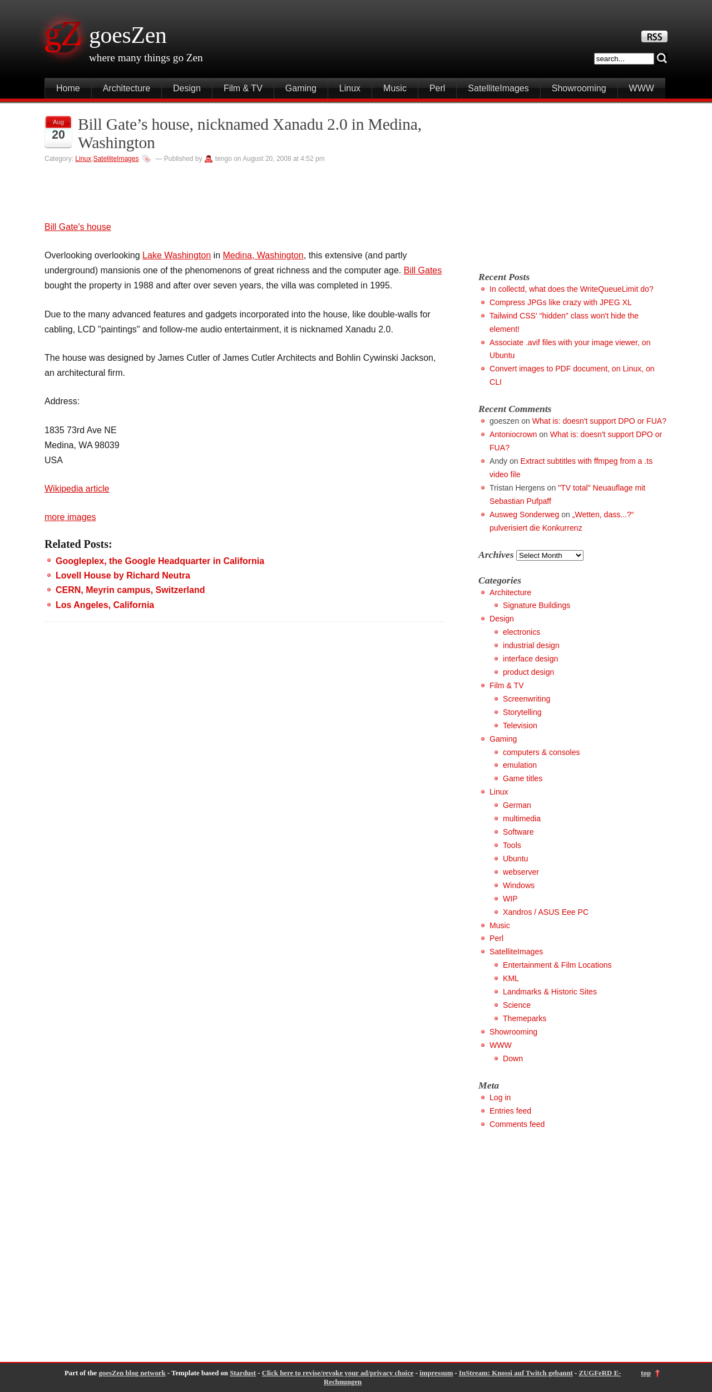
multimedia (522, 818)
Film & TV (243, 88)
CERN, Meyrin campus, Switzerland (130, 590)
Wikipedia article (76, 488)
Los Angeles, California (105, 605)
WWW (641, 88)
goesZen (128, 35)
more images (70, 517)
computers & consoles (541, 752)
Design (187, 88)
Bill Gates (423, 270)
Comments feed (517, 1124)
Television (520, 725)
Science (517, 1005)
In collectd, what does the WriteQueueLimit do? (572, 289)
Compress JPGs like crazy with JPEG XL (561, 302)
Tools (512, 845)
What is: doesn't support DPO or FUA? (599, 420)
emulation (520, 765)
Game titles (522, 778)
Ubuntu (515, 858)
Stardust (243, 1373)
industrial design (531, 645)
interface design (530, 658)
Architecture (126, 88)
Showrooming (579, 88)
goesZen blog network (131, 1373)
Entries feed (510, 1110)
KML (511, 978)
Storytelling (522, 712)
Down (513, 1058)
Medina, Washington (262, 255)
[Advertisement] (571, 182)
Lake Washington (176, 255)
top (646, 1373)
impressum (436, 1373)
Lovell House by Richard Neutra (123, 575)
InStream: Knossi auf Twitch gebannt (516, 1373)
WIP (510, 898)
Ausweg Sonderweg (524, 514)
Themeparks (524, 1018)
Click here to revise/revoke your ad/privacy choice (338, 1373)
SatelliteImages (498, 88)
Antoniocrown (513, 434)
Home (68, 88)
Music (395, 88)
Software (518, 831)
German (517, 805)
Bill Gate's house (77, 227)
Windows (519, 885)
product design (528, 672)
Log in (500, 1097)
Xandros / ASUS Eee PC (546, 912)
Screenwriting (526, 698)
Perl (437, 88)
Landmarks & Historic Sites (550, 991)
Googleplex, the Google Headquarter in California (160, 561)
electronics (521, 632)
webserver (521, 871)
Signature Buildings (536, 605)
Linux (349, 88)
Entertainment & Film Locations (557, 964)
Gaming (301, 88)
